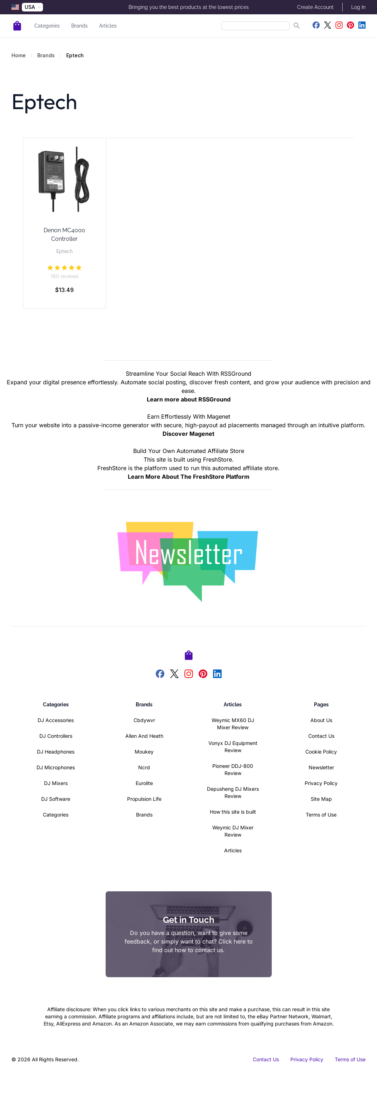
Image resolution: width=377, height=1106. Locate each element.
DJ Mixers (56, 783)
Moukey (144, 752)
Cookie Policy (321, 752)
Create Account (315, 7)
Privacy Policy (321, 783)
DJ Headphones (55, 752)
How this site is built (233, 812)
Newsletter (321, 767)
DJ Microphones (56, 767)
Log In (358, 7)
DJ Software (55, 799)
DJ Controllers (55, 736)
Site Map (321, 799)
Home (18, 55)
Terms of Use (321, 815)
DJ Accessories (56, 720)
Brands (79, 26)
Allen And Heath (144, 736)
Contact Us (321, 736)
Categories (47, 26)
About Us (321, 720)
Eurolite (144, 783)
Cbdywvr (144, 720)
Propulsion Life (144, 799)
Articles (108, 26)
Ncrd (144, 767)
